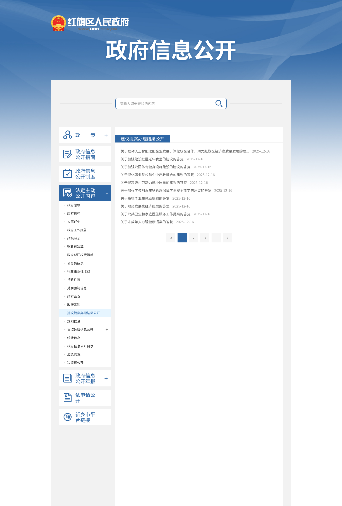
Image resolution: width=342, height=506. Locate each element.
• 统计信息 (71, 337)
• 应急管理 (71, 354)
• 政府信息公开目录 (78, 346)
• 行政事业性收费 (76, 271)
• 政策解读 (71, 238)
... (216, 237)
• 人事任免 (71, 221)
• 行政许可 (71, 279)
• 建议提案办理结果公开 (81, 312)
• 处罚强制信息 (75, 288)
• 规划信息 (71, 321)
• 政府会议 (71, 296)
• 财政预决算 (73, 246)
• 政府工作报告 (75, 230)
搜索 (219, 103)
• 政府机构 (71, 213)
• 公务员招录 (73, 263)
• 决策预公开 (73, 362)
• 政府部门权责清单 (78, 254)
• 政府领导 (71, 205)
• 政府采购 (71, 304)
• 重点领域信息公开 (78, 329)
